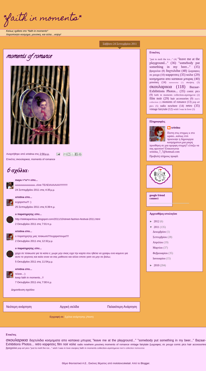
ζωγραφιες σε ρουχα (161, 344)
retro (189, 106)
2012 (157, 221)
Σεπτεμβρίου (160, 237)
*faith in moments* (42, 18)
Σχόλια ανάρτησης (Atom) (79, 316)
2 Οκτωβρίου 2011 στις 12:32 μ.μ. (34, 241)
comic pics (193, 91)
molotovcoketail (122, 363)
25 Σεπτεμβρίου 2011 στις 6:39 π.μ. (35, 206)
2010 (157, 265)
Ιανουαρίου (159, 258)
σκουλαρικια (23, 159)
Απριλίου (158, 242)
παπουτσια (173, 82)
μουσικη (154, 82)
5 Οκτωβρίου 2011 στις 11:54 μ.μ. (34, 261)
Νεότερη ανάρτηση (19, 306)
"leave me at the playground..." (114, 340)
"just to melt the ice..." (161, 59)
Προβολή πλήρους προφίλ (163, 156)
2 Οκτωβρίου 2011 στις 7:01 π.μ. (33, 223)
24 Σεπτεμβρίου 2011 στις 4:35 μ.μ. (35, 189)
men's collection (127, 348)
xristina (19, 197)
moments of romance (43, 159)
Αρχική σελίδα (69, 306)
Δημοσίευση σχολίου (23, 289)
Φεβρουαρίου (161, 253)
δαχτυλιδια (173, 71)
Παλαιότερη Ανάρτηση (122, 306)
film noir (155, 98)
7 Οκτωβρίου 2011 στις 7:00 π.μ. (33, 282)
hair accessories (179, 98)
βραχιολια (154, 70)
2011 (157, 227)
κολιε (189, 75)
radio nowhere (168, 105)
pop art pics (23, 348)
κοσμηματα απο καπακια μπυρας (171, 79)
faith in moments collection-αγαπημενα (174, 95)
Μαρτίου (158, 247)
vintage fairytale (158, 109)
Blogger (145, 363)
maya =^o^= (22, 180)
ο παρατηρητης (24, 214)
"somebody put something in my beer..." (174, 65)
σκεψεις (190, 82)
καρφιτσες (172, 75)
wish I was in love (182, 109)
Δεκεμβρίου (160, 231)
